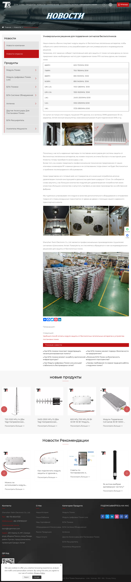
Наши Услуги (41, 537)
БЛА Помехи (12, 87)
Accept (36, 577)
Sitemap (94, 578)
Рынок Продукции (44, 532)
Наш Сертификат (43, 522)
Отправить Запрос (69, 5)
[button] (4, 409)
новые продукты (65, 377)
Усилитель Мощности (16, 129)
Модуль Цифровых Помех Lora (18, 78)
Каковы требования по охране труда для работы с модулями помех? (107, 364)
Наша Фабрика (42, 517)
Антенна (10, 103)
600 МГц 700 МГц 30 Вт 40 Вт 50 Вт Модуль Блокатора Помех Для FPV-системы (114, 420)
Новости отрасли (31, 27)
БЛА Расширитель (15, 120)
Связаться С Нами (88, 5)
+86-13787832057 (20, 521)
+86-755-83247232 (13, 517)
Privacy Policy (111, 578)
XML (103, 578)
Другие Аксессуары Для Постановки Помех (17, 112)
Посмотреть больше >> (14, 426)
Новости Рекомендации (65, 440)
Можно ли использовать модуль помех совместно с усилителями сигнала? (48, 483)
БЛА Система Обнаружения (19, 95)
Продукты (31, 5)
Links (88, 578)
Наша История (42, 512)
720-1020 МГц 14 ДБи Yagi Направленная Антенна (47, 420)
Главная (8, 27)
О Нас (22, 5)
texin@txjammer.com (11, 529)
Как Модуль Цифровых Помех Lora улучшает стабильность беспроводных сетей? (62, 364)
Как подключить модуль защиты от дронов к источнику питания (81, 472)
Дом (16, 5)
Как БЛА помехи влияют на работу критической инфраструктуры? (64, 358)
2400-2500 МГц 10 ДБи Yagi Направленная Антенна (80, 420)
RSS (99, 578)
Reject (26, 577)
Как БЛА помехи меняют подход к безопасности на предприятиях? (107, 352)
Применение (53, 5)
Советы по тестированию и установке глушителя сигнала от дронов (113, 471)
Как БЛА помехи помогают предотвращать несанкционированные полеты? (62, 352)
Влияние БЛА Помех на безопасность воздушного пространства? (103, 358)
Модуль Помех (13, 70)
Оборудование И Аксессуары (48, 527)
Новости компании (15, 45)
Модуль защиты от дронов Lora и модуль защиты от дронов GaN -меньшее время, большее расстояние (16, 473)
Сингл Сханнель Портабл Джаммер (14, 420)
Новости (41, 5)
